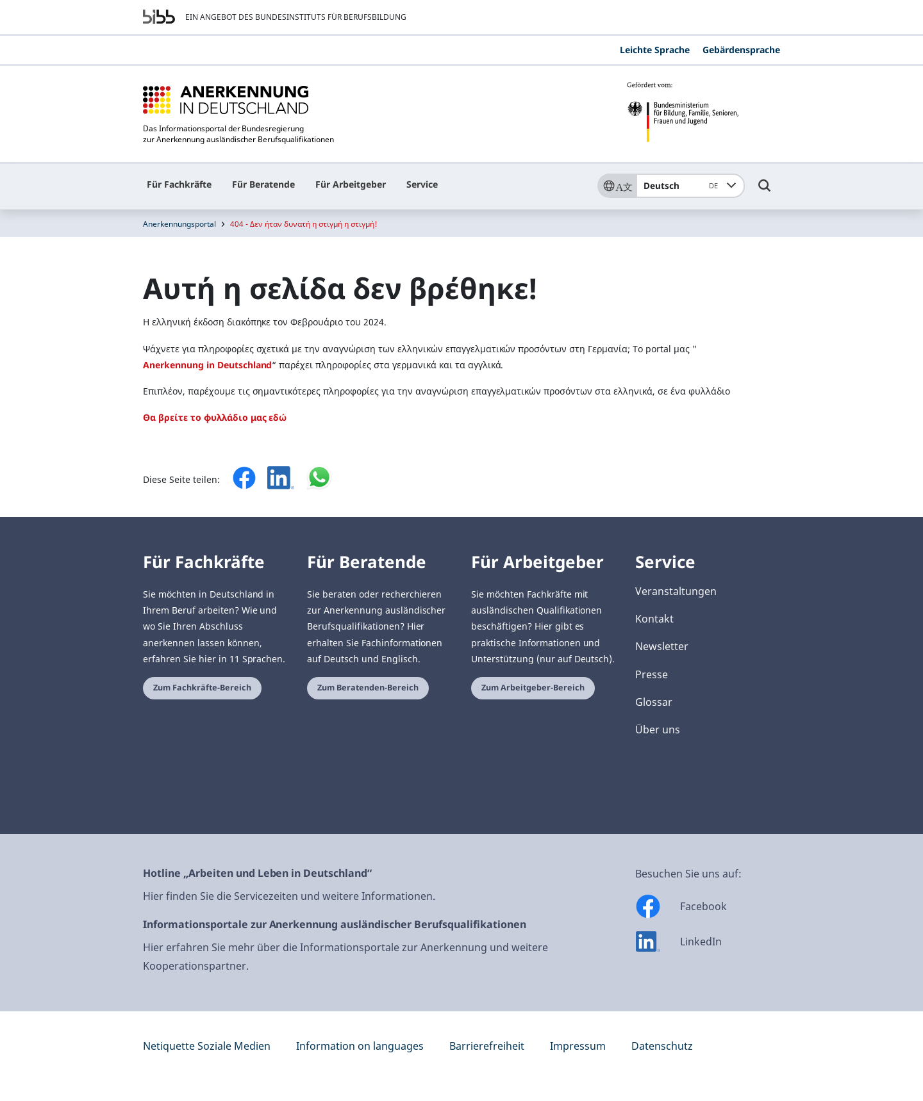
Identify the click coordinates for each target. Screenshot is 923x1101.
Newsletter (661, 646)
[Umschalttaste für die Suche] (764, 191)
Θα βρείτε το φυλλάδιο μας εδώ (215, 417)
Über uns (657, 729)
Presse (651, 674)
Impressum (578, 1046)
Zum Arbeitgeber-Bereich (533, 687)
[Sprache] (616, 186)
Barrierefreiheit (486, 1046)
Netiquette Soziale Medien (206, 1046)
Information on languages (360, 1046)
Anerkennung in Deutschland (207, 365)
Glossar (653, 702)
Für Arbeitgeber (350, 184)
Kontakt (654, 619)
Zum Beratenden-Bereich (368, 687)
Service (422, 184)
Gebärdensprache (741, 50)
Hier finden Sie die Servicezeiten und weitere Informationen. (289, 896)
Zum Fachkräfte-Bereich (202, 687)
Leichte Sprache (655, 50)
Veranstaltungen (676, 591)
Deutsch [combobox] (683, 185)
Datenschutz (662, 1046)
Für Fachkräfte (179, 184)
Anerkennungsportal (179, 223)
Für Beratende (263, 184)
